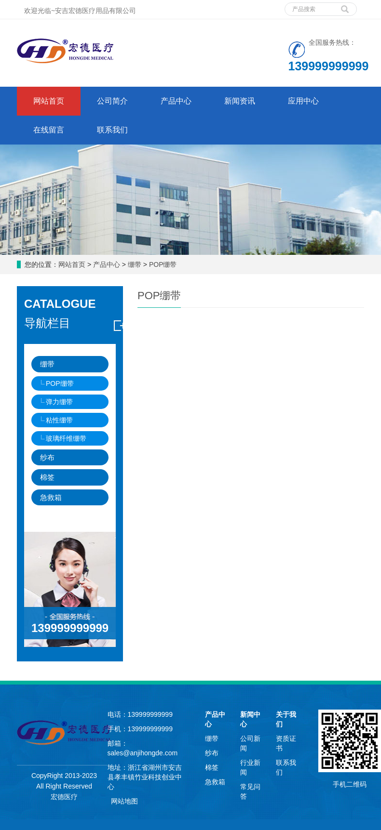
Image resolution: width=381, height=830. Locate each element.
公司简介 (112, 101)
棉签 (47, 477)
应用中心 (303, 101)
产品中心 (176, 101)
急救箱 (51, 497)
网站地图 (124, 801)
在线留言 (48, 130)
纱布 (47, 457)
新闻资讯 (239, 101)
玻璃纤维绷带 (66, 438)
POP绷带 (162, 264)
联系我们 (112, 130)
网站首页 (48, 101)
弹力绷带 (59, 402)
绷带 (134, 264)
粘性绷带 (59, 420)
